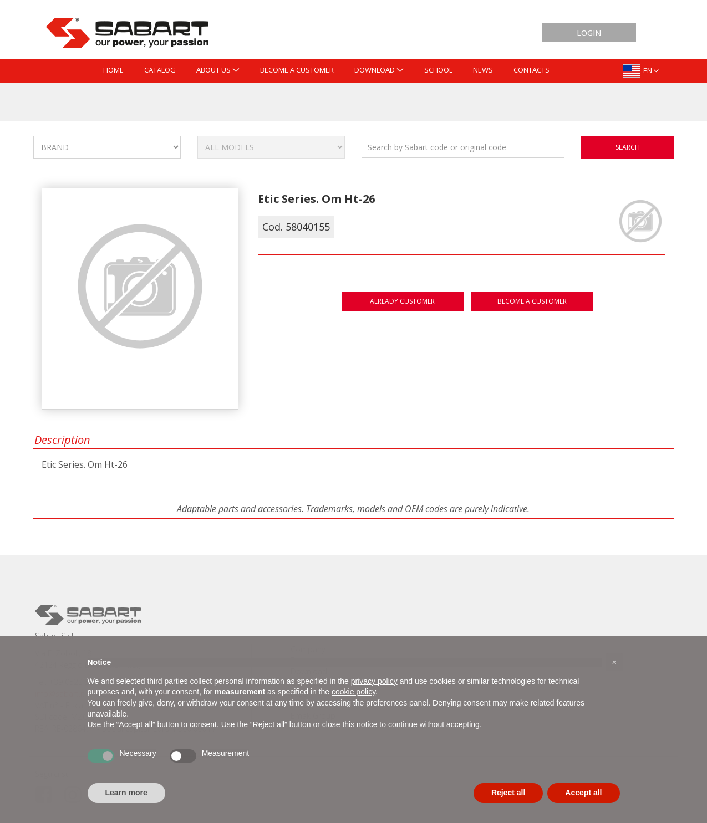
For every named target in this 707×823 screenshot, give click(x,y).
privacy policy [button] (374, 681)
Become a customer (532, 301)
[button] (614, 662)
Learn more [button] (126, 792)
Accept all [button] (583, 792)
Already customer (402, 301)
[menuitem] (113, 71)
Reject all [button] (508, 792)
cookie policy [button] (353, 691)
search (628, 147)
